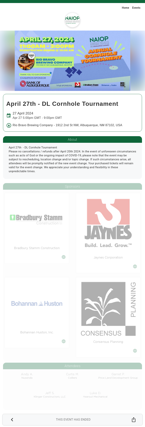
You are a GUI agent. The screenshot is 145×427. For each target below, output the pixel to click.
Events (136, 7)
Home (125, 7)
